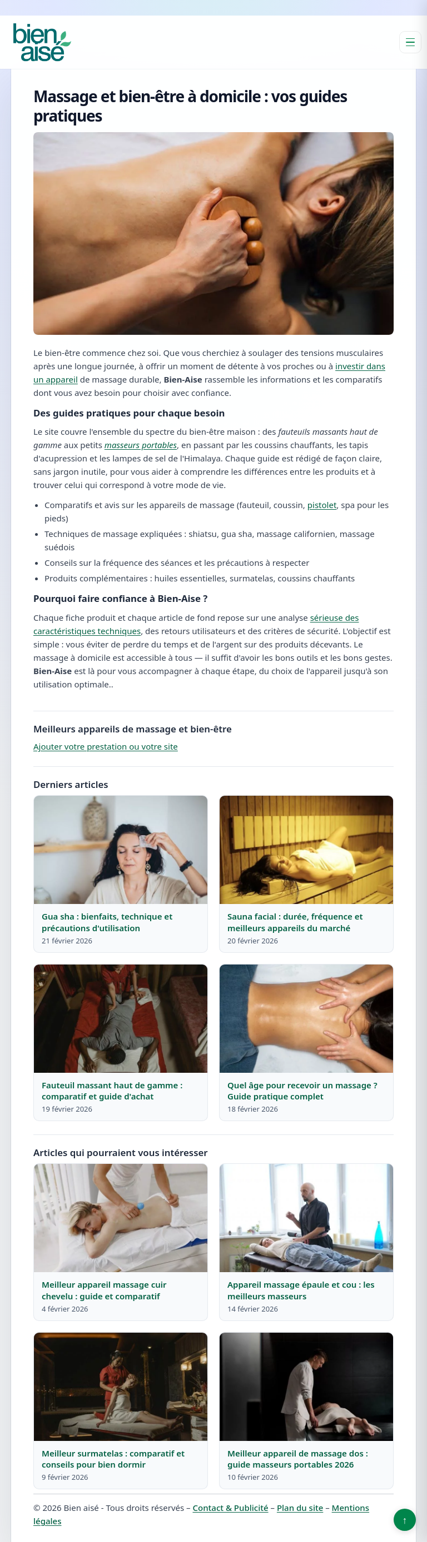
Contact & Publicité (230, 1507)
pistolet (322, 504)
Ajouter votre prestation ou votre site (105, 746)
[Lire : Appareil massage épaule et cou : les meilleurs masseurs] (306, 1218)
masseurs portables (141, 444)
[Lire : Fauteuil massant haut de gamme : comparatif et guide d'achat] (120, 1019)
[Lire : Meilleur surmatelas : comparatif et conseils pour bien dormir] (120, 1387)
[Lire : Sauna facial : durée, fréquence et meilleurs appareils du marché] (306, 850)
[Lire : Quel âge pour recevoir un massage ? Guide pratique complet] (306, 1019)
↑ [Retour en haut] (405, 1519)
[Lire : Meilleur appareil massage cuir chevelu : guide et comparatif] (120, 1218)
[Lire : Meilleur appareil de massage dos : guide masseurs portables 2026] (306, 1387)
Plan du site (300, 1507)
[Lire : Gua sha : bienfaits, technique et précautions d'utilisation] (120, 850)
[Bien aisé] (42, 42)
